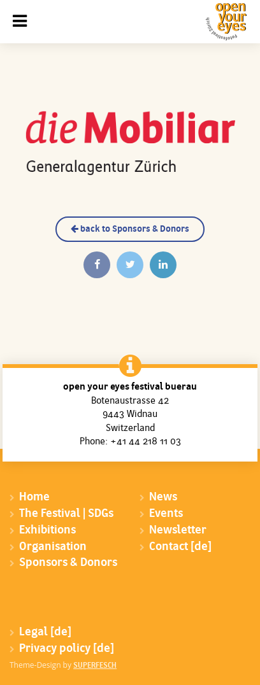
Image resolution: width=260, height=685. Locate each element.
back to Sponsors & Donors (130, 229)
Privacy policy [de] (66, 649)
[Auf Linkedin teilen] (163, 264)
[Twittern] (130, 264)
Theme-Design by (63, 665)
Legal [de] (45, 632)
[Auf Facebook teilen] (96, 264)
